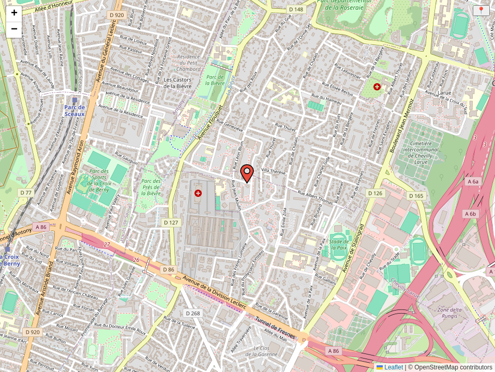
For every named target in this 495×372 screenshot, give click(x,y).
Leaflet (390, 367)
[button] (239, 166)
